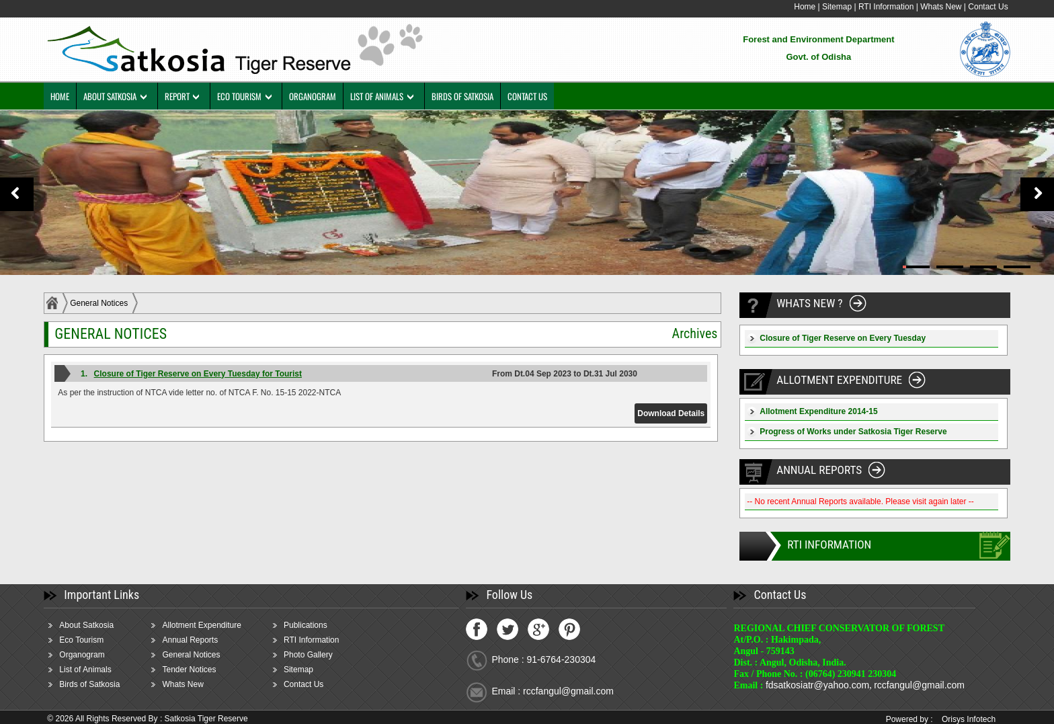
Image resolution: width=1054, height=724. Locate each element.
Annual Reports (199, 640)
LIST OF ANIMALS (386, 96)
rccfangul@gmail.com (915, 685)
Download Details (668, 413)
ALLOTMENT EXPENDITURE (837, 380)
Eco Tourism (90, 640)
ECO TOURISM (248, 96)
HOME (68, 96)
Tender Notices (198, 669)
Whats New (931, 6)
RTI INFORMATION (826, 545)
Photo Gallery (316, 654)
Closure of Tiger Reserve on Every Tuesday (839, 338)
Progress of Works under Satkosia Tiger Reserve (849, 431)
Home (796, 6)
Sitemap (828, 6)
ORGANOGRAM (322, 96)
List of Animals (94, 669)
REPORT (185, 96)
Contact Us (979, 6)
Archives (691, 333)
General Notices (107, 303)
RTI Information (878, 6)
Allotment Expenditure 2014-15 (814, 411)
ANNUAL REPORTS (816, 470)
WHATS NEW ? (807, 303)
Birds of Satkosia (98, 684)
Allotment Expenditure (210, 625)
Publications (313, 625)
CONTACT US (536, 96)
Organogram (90, 654)
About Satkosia (95, 625)
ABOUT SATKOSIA (118, 96)
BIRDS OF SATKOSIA (471, 96)
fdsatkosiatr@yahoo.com (814, 685)
